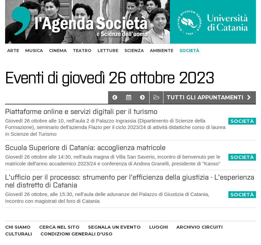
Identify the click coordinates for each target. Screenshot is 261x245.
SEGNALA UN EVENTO (114, 227)
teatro (82, 50)
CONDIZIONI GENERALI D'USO (76, 233)
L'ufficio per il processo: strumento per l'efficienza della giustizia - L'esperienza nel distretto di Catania (129, 181)
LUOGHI (158, 227)
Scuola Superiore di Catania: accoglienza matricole (85, 147)
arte (13, 50)
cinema (58, 50)
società (189, 50)
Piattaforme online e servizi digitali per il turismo (81, 111)
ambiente (161, 50)
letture (108, 50)
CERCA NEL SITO (59, 227)
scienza (134, 50)
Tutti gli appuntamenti (210, 97)
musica (34, 50)
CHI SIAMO (18, 227)
